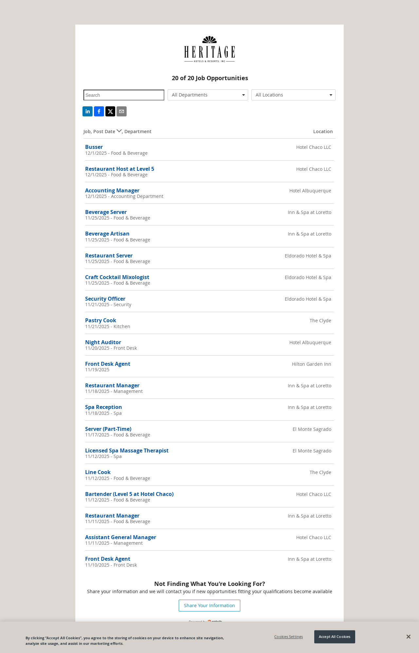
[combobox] (208, 94)
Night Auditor (103, 342)
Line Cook (98, 472)
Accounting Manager (112, 190)
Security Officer (105, 298)
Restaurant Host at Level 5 (119, 168)
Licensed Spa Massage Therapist (127, 450)
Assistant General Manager (120, 537)
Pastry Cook (100, 320)
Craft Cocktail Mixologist (117, 277)
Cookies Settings (288, 636)
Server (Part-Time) (108, 428)
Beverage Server (106, 212)
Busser (94, 146)
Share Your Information (209, 605)
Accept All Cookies (334, 636)
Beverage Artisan (107, 233)
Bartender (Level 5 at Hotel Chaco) (129, 494)
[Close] (408, 636)
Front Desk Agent (107, 363)
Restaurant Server (109, 255)
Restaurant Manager (112, 385)
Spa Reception (103, 407)
